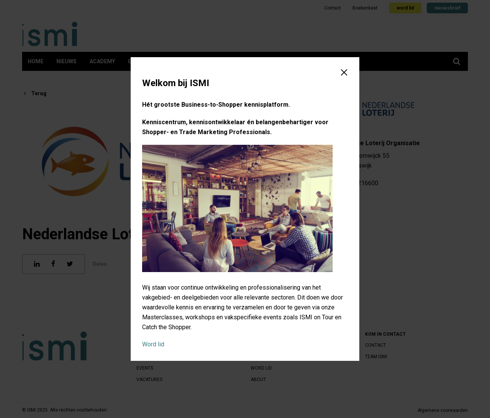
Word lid (153, 344)
